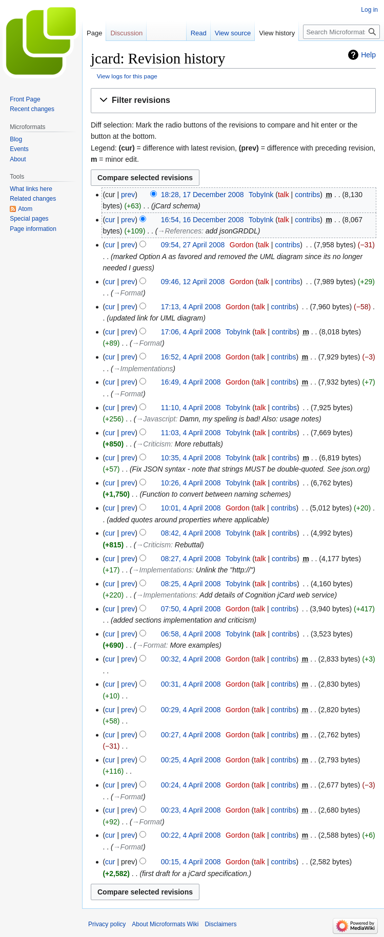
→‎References (179, 231)
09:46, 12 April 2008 (193, 282)
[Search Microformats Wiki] (341, 32)
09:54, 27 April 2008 (193, 245)
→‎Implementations (143, 369)
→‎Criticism (153, 444)
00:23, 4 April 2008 (191, 810)
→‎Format (128, 293)
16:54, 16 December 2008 (202, 220)
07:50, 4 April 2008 (191, 609)
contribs (307, 194)
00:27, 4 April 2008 (191, 735)
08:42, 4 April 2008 (191, 533)
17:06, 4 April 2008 (191, 332)
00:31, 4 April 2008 (191, 684)
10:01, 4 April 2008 (191, 508)
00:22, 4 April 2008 (191, 835)
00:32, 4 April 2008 (191, 659)
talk (283, 194)
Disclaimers (220, 924)
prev (128, 194)
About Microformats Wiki (165, 924)
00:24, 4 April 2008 (191, 785)
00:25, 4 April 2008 (191, 760)
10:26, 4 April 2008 (191, 483)
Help (368, 55)
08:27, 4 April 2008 (191, 559)
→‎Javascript (155, 419)
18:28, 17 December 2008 (202, 194)
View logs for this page (127, 76)
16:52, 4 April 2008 (191, 357)
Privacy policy (107, 924)
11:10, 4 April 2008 (191, 407)
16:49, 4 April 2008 (191, 382)
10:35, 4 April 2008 (191, 458)
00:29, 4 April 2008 (191, 710)
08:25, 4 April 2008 (191, 584)
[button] (233, 101)
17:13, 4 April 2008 (191, 307)
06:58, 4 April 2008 (191, 634)
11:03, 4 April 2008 (191, 433)
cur (110, 220)
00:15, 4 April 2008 (191, 862)
